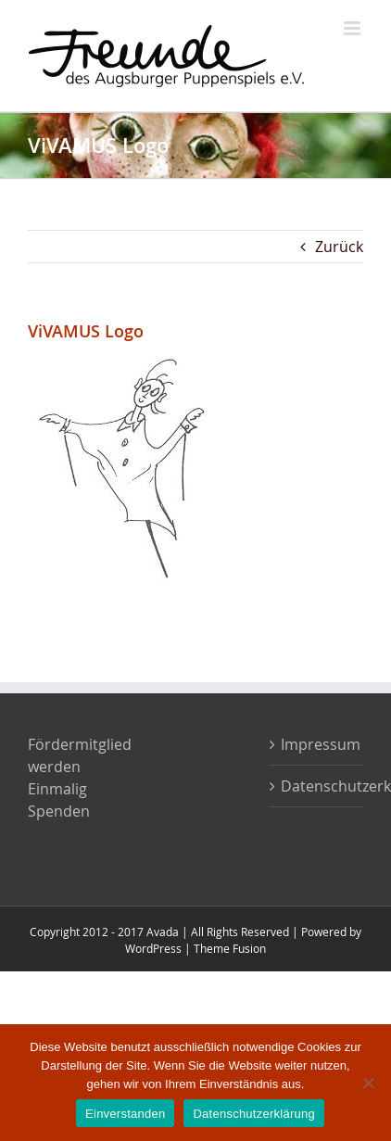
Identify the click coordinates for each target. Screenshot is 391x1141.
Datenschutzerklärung (317, 786)
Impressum (317, 744)
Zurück (339, 246)
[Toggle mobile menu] (353, 28)
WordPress (153, 948)
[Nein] (368, 1082)
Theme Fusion (230, 948)
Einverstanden (125, 1114)
